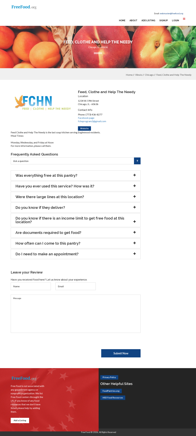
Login (175, 20)
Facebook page (86, 117)
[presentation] (34, 343)
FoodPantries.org (111, 391)
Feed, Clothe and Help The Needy (173, 74)
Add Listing (148, 20)
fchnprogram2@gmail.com (92, 121)
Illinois (138, 74)
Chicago (149, 74)
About (133, 20)
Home (122, 20)
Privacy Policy (109, 377)
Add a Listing (20, 420)
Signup (163, 20)
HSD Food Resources (113, 397)
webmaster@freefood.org (171, 13)
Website (84, 128)
